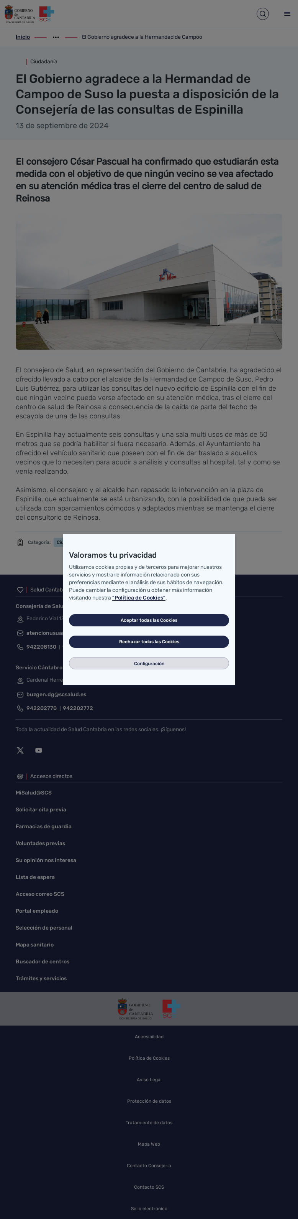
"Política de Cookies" (138, 598)
